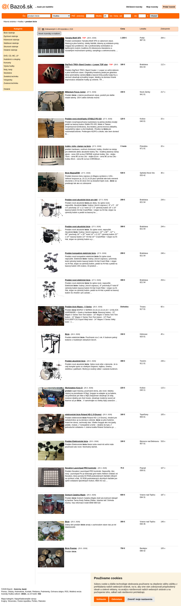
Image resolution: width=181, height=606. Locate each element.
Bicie (67, 334)
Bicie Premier (71, 548)
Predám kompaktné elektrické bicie (80, 253)
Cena (122, 29)
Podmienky (45, 592)
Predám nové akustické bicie (77, 227)
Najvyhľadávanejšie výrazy (25, 599)
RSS (66, 592)
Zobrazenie (165, 29)
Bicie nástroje (9, 33)
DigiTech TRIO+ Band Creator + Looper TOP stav (86, 64)
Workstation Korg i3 (74, 388)
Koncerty (7, 63)
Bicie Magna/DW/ (72, 173)
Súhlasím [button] (101, 599)
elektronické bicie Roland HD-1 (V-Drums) (83, 414)
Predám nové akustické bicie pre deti (81, 200)
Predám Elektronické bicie (76, 441)
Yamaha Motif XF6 (73, 38)
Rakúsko (42, 601)
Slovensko (12, 601)
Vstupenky (8, 80)
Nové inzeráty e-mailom (49, 33)
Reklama (36, 592)
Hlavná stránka (10, 22)
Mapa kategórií (7, 599)
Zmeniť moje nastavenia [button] (140, 599)
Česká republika (24, 601)
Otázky (11, 592)
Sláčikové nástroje (11, 43)
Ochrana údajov (57, 592)
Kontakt (28, 592)
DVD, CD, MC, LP (11, 56)
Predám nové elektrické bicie (77, 280)
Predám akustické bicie (75, 361)
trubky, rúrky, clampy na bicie (78, 146)
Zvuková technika (11, 83)
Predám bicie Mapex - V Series (78, 307)
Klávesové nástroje (11, 40)
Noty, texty (8, 70)
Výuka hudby (9, 66)
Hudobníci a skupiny (12, 59)
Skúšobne (8, 73)
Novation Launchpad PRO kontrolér (80, 468)
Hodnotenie (19, 592)
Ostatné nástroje (10, 50)
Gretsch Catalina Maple (75, 495)
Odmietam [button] (116, 599)
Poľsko (34, 601)
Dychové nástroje (11, 36)
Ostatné (7, 89)
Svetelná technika (11, 76)
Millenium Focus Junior (75, 92)
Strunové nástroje (11, 47)
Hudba (20, 22)
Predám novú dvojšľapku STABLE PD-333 (83, 119)
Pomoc (4, 592)
